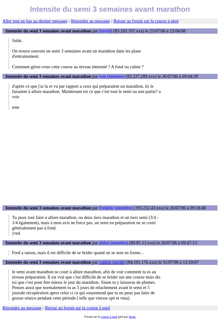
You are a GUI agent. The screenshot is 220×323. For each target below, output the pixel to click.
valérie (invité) (112, 262)
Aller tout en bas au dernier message (34, 21)
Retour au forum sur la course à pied (146, 21)
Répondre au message (90, 21)
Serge (132, 316)
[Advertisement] (110, 157)
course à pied (109, 316)
